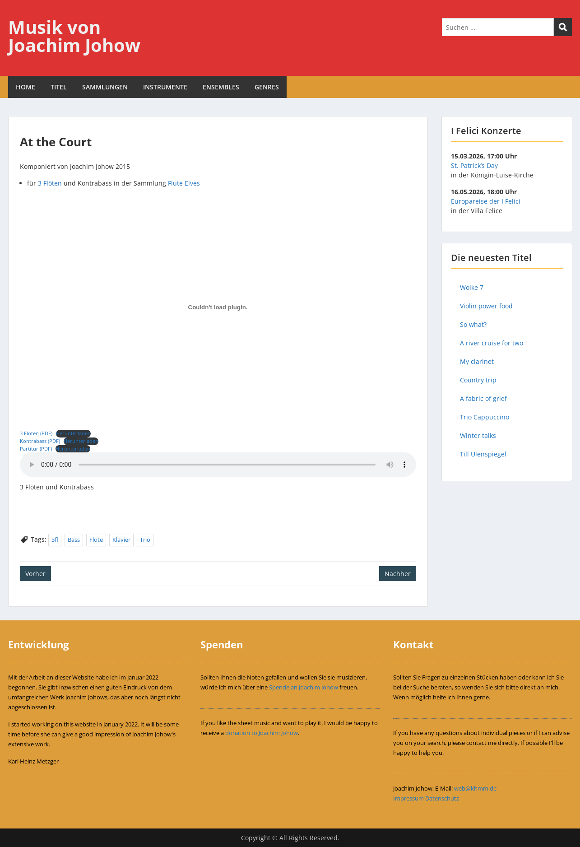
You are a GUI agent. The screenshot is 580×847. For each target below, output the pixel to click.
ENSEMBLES (221, 87)
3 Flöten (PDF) (36, 433)
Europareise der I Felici (485, 201)
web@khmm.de (475, 788)
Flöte (96, 539)
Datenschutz (442, 798)
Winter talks (478, 435)
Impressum (408, 798)
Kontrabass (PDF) (40, 440)
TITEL (59, 87)
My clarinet (477, 361)
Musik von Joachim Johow (74, 35)
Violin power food (486, 306)
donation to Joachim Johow (261, 733)
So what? (473, 324)
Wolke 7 (471, 287)
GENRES (267, 87)
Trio (145, 539)
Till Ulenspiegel (483, 454)
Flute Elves (184, 183)
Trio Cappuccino (484, 417)
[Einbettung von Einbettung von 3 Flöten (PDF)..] (218, 307)
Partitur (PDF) (36, 448)
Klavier (121, 539)
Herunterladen (73, 433)
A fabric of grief (483, 398)
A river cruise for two (491, 343)
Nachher (398, 573)
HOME (25, 87)
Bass (74, 539)
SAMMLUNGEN (105, 87)
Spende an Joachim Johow (303, 687)
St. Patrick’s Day (474, 165)
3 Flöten (50, 183)
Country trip (478, 380)
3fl (54, 539)
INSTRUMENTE (165, 87)
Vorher (35, 573)
